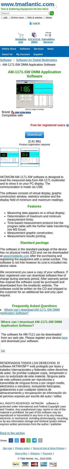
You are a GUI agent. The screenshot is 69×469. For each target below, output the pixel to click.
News (47, 17)
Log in (36, 23)
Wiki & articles (34, 17)
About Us (7, 54)
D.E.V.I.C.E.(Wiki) (34, 40)
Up (3, 350)
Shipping (35, 453)
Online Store (9, 48)
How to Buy (21, 453)
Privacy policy (22, 448)
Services (39, 48)
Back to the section (12, 433)
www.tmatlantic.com (27, 4)
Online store (16, 17)
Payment (47, 453)
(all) (4, 17)
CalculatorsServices (48, 40)
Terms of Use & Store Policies (48, 448)
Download (34, 134)
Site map (7, 448)
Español (38, 54)
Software (25, 48)
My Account (23, 54)
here (65, 337)
